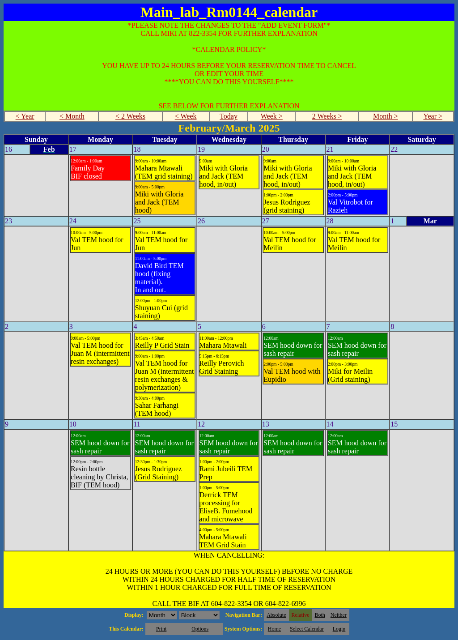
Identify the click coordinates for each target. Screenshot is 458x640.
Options (199, 629)
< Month (72, 116)
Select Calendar (307, 629)
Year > (432, 116)
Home (274, 629)
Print (161, 629)
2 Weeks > (327, 116)
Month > (385, 116)
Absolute (276, 615)
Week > (272, 116)
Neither (339, 615)
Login (339, 629)
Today (228, 116)
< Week (186, 116)
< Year (25, 116)
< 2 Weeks (130, 116)
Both (320, 615)
